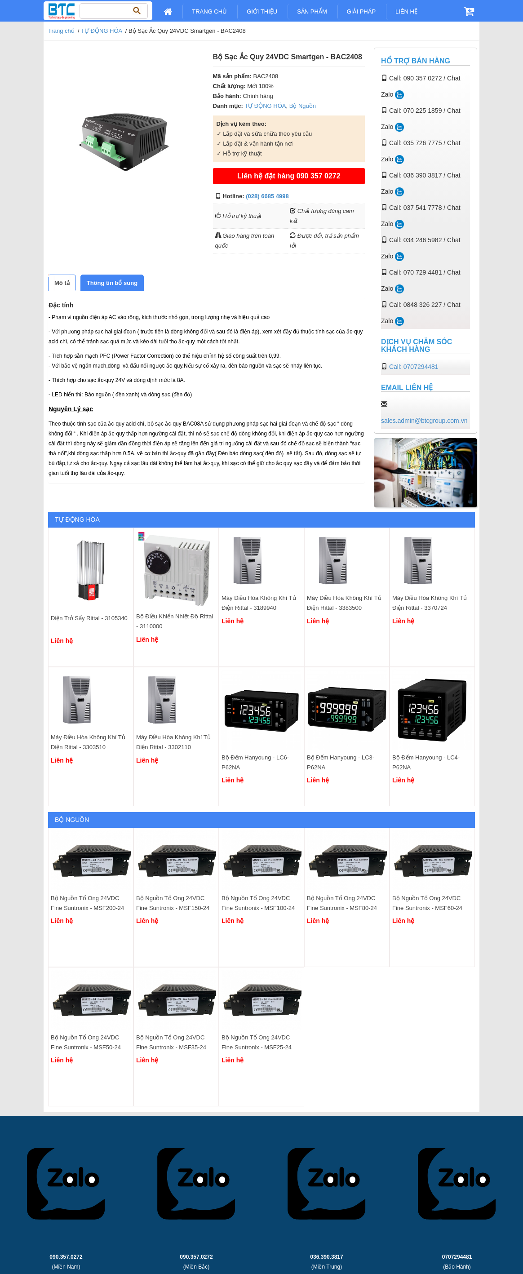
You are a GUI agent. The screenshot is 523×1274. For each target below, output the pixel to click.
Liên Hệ (406, 11)
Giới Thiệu (262, 11)
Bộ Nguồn (302, 105)
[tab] (62, 283)
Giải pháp (361, 11)
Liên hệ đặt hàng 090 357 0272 (289, 176)
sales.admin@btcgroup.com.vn (424, 420)
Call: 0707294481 (414, 366)
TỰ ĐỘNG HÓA (101, 30)
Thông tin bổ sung (112, 283)
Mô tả (62, 283)
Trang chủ (209, 11)
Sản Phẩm (312, 11)
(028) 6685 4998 (267, 196)
